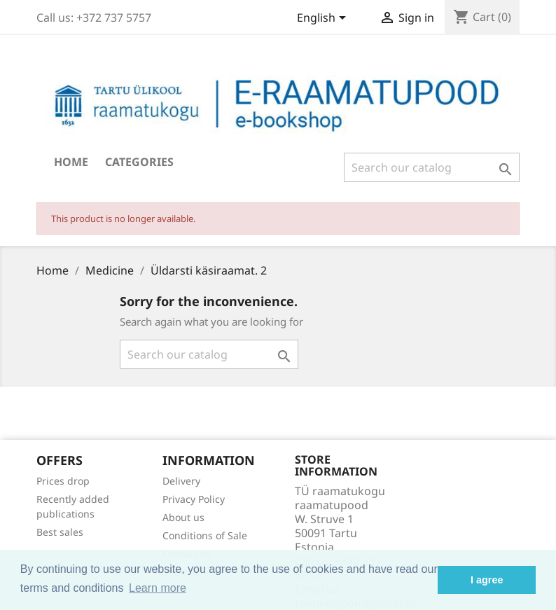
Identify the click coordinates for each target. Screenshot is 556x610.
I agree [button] (487, 579)
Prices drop (63, 480)
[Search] (432, 167)
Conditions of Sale (204, 535)
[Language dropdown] (324, 19)
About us (183, 517)
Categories (139, 161)
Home (71, 161)
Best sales (59, 532)
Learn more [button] (157, 588)
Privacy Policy (193, 499)
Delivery (181, 480)
